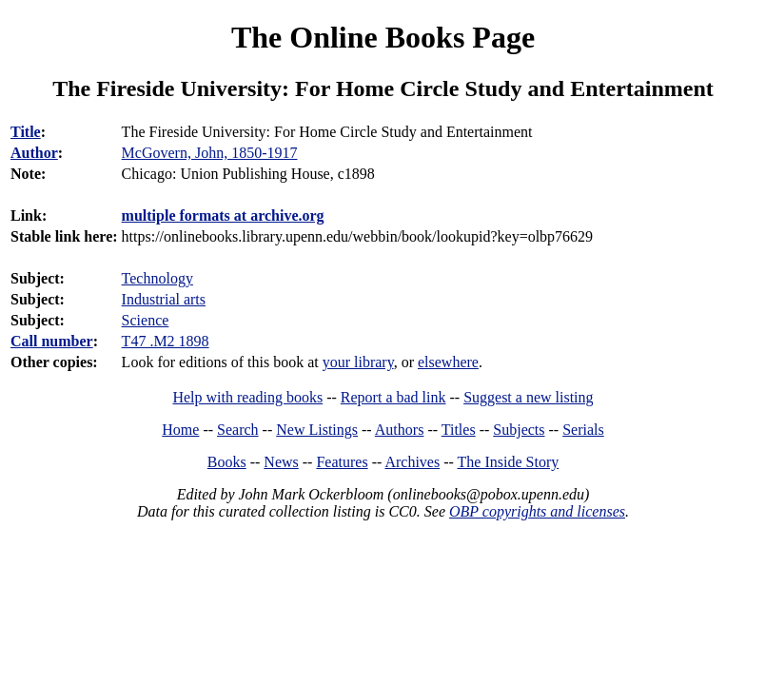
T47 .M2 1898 (165, 341)
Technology (157, 278)
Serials (583, 429)
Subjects (518, 429)
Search (238, 429)
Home (180, 429)
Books (226, 462)
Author (34, 153)
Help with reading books (247, 397)
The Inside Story (509, 462)
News (281, 462)
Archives (412, 462)
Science (145, 320)
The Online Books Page (383, 37)
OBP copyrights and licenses (537, 511)
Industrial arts (164, 299)
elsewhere (448, 362)
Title (25, 132)
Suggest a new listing (528, 397)
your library (358, 362)
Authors (399, 429)
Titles (459, 429)
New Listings (317, 429)
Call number (51, 341)
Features (341, 462)
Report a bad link (393, 397)
